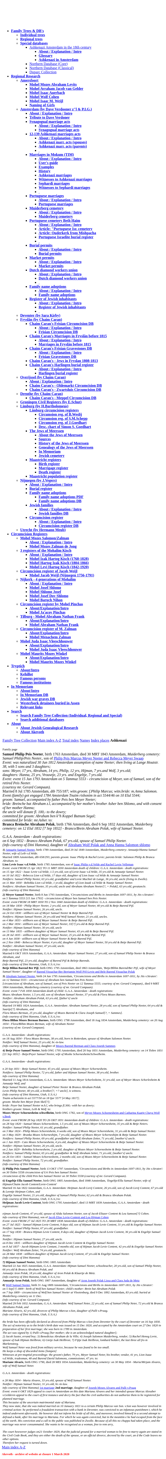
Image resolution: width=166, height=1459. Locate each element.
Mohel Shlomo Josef (45, 592)
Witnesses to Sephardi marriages (64, 187)
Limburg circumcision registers (54, 410)
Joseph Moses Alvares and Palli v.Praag (112, 1387)
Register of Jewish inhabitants (53, 299)
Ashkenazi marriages (55, 175)
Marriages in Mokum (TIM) (51, 154)
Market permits (41, 258)
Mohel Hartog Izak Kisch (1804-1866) (59, 563)
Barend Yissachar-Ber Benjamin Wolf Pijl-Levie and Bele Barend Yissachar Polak (86, 971)
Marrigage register (53, 468)
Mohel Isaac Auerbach (47, 93)
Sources (45, 439)
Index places (100, 740)
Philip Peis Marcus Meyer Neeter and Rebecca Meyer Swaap (99, 758)
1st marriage (47, 1387)
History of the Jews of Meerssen (64, 443)
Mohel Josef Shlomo (45, 588)
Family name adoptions (47, 286)
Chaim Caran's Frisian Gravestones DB (60, 348)
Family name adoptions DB (60, 501)
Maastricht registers (45, 460)
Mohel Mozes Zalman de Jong (53, 546)
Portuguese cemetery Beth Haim (54, 220)
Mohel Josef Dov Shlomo (48, 596)
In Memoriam (50, 451)
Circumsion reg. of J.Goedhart (63, 423)
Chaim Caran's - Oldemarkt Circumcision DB (65, 385)
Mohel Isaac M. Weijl (46, 101)
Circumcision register (46, 517)
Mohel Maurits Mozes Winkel (52, 662)
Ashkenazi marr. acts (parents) (63, 146)
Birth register (49, 464)
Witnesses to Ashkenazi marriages (65, 179)
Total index (70, 740)
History (45, 171)
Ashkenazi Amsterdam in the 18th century (60, 47)
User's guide (48, 163)
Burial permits (40, 245)
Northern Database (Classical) (51, 68)
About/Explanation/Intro (49, 608)
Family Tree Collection (20, 740)
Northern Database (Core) (48, 64)
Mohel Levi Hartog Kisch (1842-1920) (59, 567)
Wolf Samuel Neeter (18, 1285)
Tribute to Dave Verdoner (49, 117)
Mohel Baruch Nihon (46, 600)
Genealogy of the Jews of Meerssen (66, 447)
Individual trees (32, 35)
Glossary (45, 56)
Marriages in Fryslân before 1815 (65, 344)
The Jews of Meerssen (46, 431)
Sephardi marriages (54, 183)
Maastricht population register (53, 476)
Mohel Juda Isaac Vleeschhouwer (55, 649)
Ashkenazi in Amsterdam (58, 60)
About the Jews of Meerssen (61, 435)
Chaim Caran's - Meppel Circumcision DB (62, 398)
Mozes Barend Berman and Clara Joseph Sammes (85, 1046)
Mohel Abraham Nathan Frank (54, 625)
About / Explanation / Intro (60, 51)
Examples (46, 167)
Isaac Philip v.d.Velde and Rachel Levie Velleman (103, 864)
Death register (50, 472)
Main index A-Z (49, 740)
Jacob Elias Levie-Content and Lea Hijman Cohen (79, 1217)
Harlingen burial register (58, 373)
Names (85, 740)
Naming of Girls (42, 105)
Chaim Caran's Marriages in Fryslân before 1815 (68, 336)
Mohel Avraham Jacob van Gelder (56, 89)
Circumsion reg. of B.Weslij (60, 414)
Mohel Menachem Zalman (50, 637)
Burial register (40, 489)
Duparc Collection (43, 72)
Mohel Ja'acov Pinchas (47, 612)
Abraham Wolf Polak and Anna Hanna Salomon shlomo (109, 845)
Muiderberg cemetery (46, 208)
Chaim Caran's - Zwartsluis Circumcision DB (65, 390)
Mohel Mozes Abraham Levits (53, 84)
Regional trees (31, 39)
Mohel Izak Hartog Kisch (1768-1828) (59, 559)
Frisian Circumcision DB (58, 332)
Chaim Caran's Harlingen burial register (61, 365)
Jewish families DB (54, 513)
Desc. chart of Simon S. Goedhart (65, 427)
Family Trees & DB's (27, 31)
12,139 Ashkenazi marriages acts (54, 134)
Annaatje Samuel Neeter (20, 849)
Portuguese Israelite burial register (66, 237)
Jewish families (41, 505)
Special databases (34, 43)
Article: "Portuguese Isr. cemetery (65, 229)
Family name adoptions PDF (61, 497)
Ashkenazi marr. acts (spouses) (63, 142)
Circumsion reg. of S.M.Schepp (63, 418)
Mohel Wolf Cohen (44, 97)
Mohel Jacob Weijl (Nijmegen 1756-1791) (61, 575)
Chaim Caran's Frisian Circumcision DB (61, 324)
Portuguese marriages (46, 196)
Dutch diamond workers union (53, 270)
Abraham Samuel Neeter (20, 976)
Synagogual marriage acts (49, 121)
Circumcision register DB (58, 526)
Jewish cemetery (51, 456)
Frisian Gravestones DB (57, 357)
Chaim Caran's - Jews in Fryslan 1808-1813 (63, 361)
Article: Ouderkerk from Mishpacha (67, 233)
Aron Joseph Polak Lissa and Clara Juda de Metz (110, 1280)
